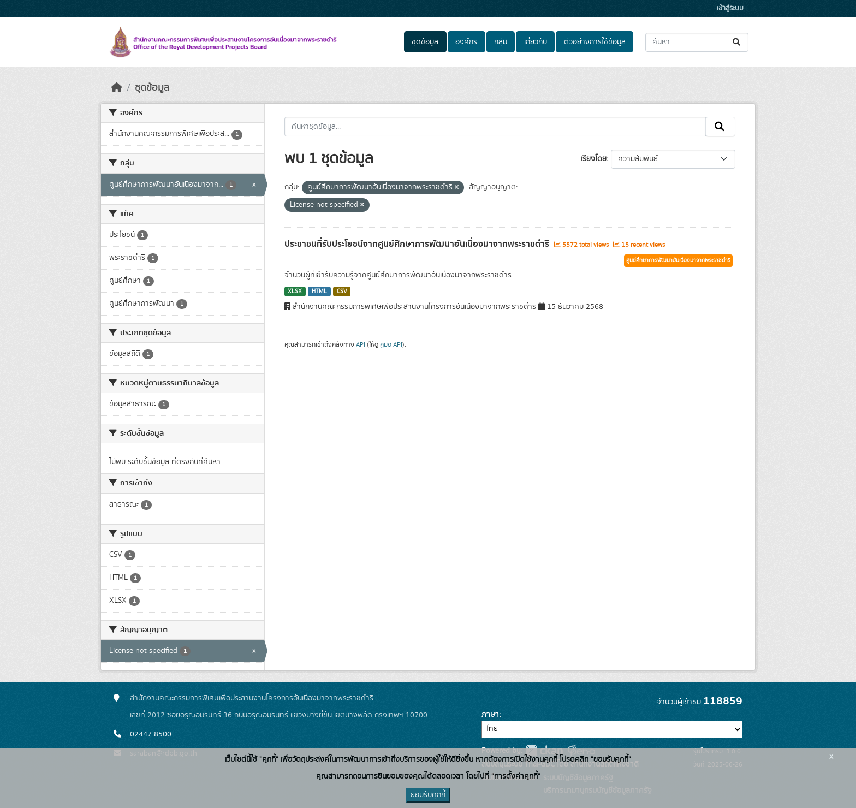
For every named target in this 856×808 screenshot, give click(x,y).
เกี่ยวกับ (535, 42)
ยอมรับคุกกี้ (428, 794)
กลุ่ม (500, 42)
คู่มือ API (391, 344)
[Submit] (737, 42)
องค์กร (466, 42)
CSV (342, 291)
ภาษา (490, 714)
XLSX (295, 291)
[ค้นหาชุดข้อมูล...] (696, 42)
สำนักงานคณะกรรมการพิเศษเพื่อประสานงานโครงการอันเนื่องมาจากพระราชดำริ (251, 698)
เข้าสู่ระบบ (730, 8)
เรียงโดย (594, 158)
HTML (319, 291)
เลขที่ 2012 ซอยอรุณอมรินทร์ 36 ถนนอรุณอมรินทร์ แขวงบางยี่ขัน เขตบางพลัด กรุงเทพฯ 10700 (278, 715)
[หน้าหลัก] (116, 88)
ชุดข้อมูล (425, 42)
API (360, 344)
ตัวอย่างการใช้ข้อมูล (595, 42)
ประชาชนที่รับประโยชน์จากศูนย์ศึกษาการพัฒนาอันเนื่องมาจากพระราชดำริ (417, 244)
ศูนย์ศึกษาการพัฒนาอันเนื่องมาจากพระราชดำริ (678, 260)
